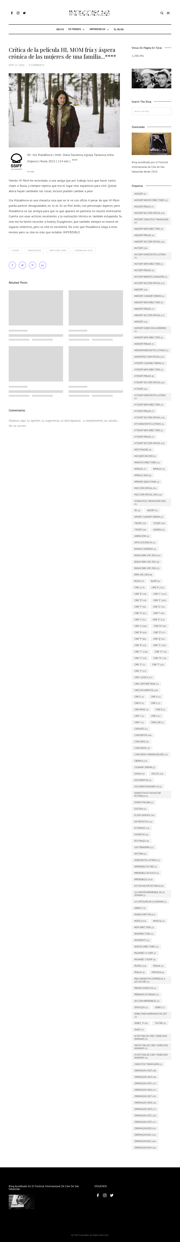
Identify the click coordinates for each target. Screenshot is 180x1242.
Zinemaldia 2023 (84, 250)
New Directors (58, 250)
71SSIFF (15, 250)
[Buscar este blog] (151, 111)
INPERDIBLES (34, 250)
